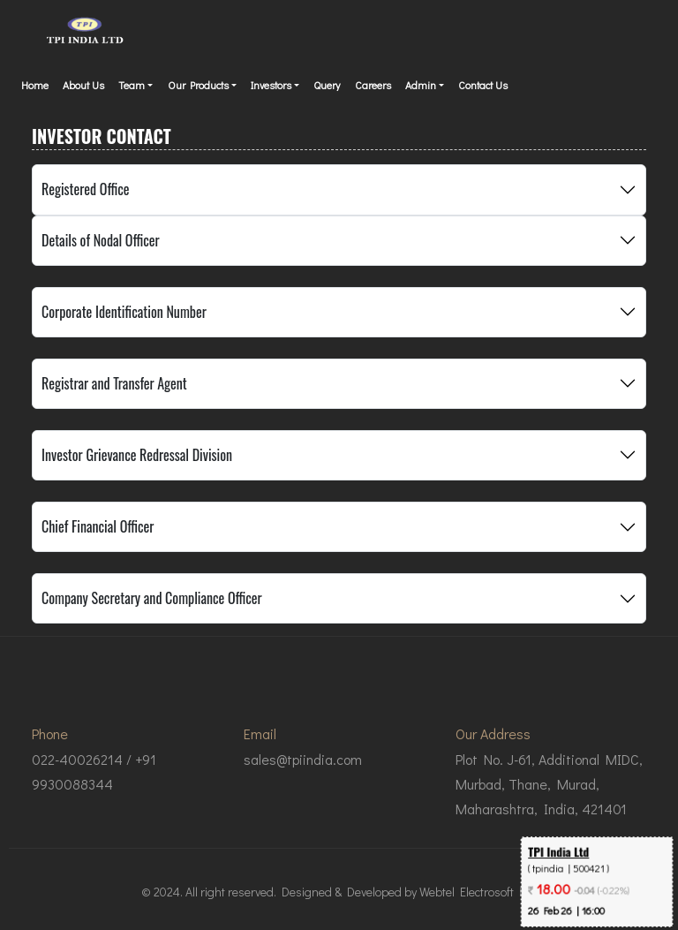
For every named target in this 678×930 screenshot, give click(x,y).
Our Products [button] (198, 85)
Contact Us (483, 85)
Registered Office (85, 189)
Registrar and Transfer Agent (114, 383)
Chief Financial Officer (97, 526)
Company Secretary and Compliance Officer (151, 598)
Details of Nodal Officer (100, 240)
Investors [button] (271, 85)
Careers (373, 85)
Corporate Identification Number (124, 311)
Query (326, 85)
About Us (83, 85)
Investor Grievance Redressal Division (136, 454)
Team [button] (131, 85)
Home (35, 85)
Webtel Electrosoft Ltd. (478, 891)
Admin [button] (420, 85)
